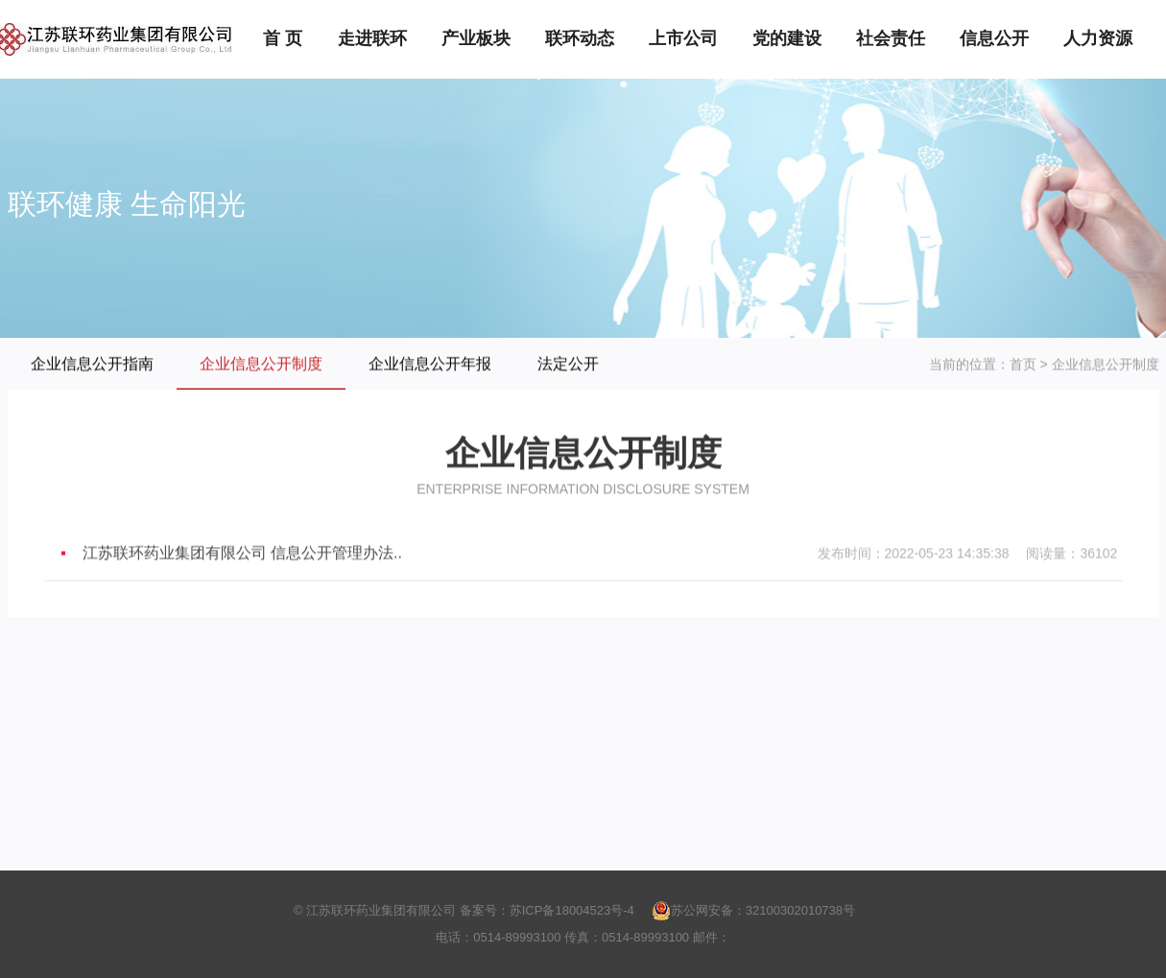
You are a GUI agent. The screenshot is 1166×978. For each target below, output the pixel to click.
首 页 (282, 38)
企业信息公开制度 (261, 364)
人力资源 (1097, 38)
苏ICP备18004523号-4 (572, 910)
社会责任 (890, 38)
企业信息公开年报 (430, 364)
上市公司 (683, 38)
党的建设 (786, 38)
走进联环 (372, 38)
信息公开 (994, 38)
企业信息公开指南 (92, 364)
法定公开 (568, 364)
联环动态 (579, 38)
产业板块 (476, 38)
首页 (1023, 364)
